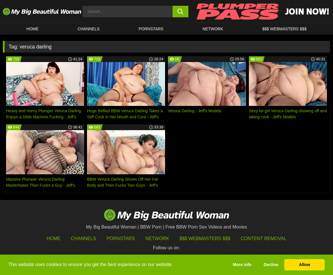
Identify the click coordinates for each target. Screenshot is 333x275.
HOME (33, 29)
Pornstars (151, 29)
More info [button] (242, 264)
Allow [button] (304, 264)
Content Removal (264, 238)
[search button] (180, 11)
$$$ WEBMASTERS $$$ (284, 29)
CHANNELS (88, 29)
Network (213, 29)
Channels (83, 238)
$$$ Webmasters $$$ (204, 238)
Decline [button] (271, 264)
